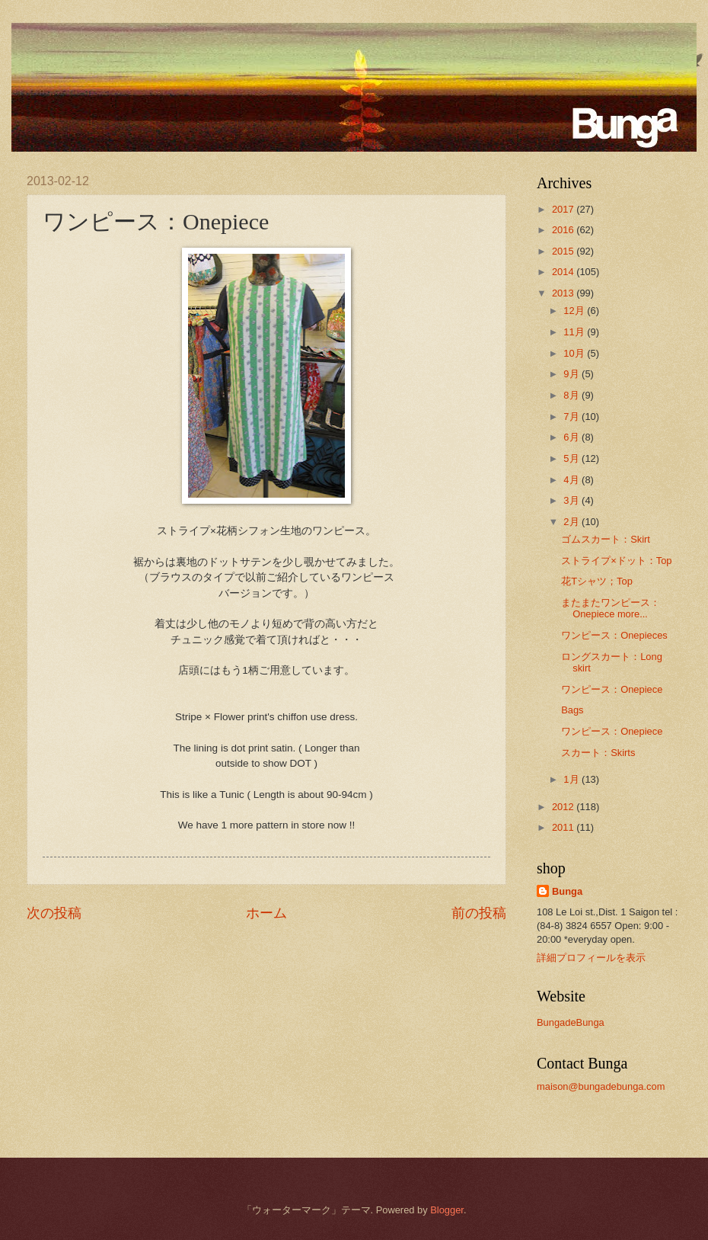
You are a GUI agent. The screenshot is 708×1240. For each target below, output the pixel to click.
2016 (564, 230)
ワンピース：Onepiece (611, 689)
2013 (564, 293)
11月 (575, 332)
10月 (575, 353)
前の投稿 (478, 913)
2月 (572, 521)
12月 (575, 310)
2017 (564, 209)
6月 (572, 437)
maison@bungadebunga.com (601, 1086)
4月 (572, 479)
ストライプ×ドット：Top (616, 560)
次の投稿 (54, 913)
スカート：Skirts (598, 752)
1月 (572, 779)
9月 (572, 374)
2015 (564, 251)
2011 (564, 827)
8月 (572, 395)
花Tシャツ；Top (597, 581)
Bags (572, 710)
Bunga (567, 891)
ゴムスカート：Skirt (605, 539)
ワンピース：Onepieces (614, 635)
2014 (564, 271)
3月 (572, 500)
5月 (572, 458)
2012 (564, 806)
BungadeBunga (570, 1022)
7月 (572, 416)
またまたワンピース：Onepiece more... (610, 608)
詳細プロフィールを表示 (591, 957)
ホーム (266, 913)
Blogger (447, 1210)
